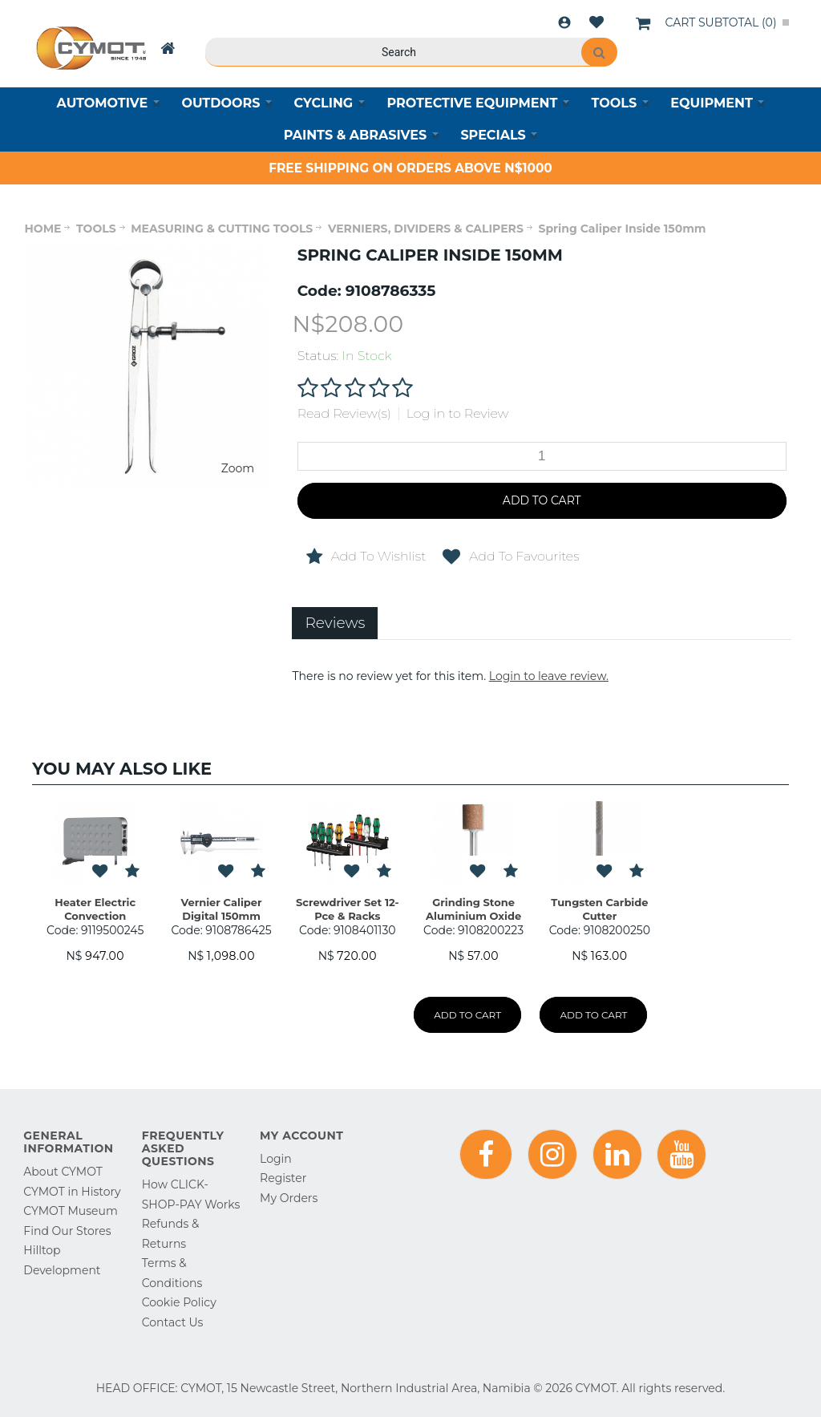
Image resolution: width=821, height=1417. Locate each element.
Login (564, 22)
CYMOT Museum (70, 1211)
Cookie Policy (179, 1302)
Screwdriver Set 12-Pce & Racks (347, 908)
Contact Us (173, 1322)
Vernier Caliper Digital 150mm (220, 908)
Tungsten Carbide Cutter (599, 908)
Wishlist (596, 22)
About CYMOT (62, 1171)
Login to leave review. (549, 676)
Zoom (237, 468)
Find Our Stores (67, 1231)
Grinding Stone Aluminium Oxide (473, 908)
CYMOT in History (71, 1191)
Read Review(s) (344, 413)
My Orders (288, 1198)
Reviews (335, 622)
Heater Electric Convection (95, 908)
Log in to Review (457, 413)
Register (283, 1178)
